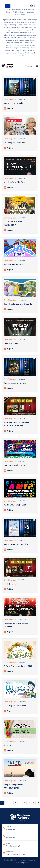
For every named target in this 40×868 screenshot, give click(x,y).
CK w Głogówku (10, 99)
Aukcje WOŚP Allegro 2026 (15, 504)
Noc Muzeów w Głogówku (14, 182)
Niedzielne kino (10, 584)
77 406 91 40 (10, 829)
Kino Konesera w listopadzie (16, 544)
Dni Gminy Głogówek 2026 (15, 142)
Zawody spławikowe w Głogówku (18, 304)
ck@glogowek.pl (13, 846)
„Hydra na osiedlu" (12, 343)
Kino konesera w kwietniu (15, 383)
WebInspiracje (22, 862)
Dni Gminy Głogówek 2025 (15, 705)
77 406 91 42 (10, 837)
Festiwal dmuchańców (13, 264)
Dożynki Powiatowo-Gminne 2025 (18, 666)
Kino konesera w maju (13, 103)
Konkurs (7, 745)
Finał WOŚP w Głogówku (14, 465)
